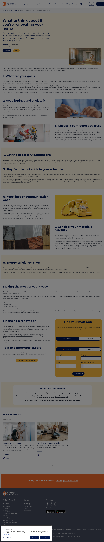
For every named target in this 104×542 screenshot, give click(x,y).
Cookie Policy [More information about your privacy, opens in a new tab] (7, 534)
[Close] (49, 527)
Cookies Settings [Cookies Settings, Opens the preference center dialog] (7, 537)
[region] (26, 533)
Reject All (34, 537)
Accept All (44, 537)
